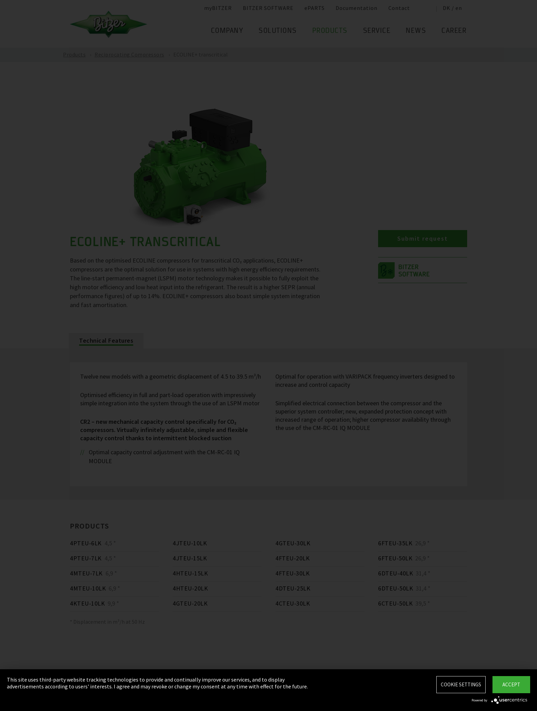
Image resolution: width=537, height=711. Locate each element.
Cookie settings (461, 684)
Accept (511, 684)
